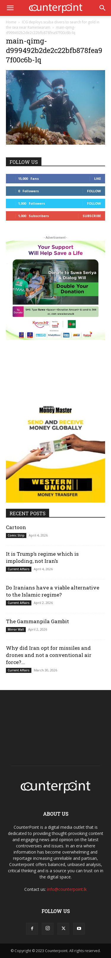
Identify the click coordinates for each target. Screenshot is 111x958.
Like (97, 178)
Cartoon (16, 527)
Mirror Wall (16, 629)
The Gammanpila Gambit (37, 621)
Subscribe (92, 216)
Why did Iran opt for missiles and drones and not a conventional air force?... (48, 654)
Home (11, 22)
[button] (10, 8)
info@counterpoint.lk (67, 889)
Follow (94, 191)
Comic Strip (16, 535)
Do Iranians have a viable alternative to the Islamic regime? (52, 591)
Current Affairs (19, 569)
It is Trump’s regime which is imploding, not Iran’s (42, 557)
